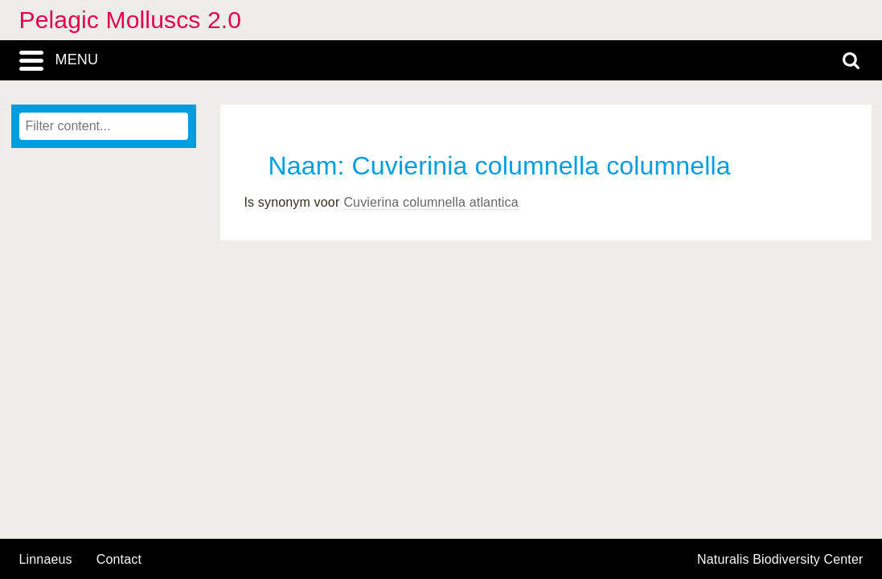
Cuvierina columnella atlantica (430, 202)
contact (119, 559)
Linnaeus (45, 559)
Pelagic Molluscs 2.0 (130, 19)
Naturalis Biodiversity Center (780, 559)
